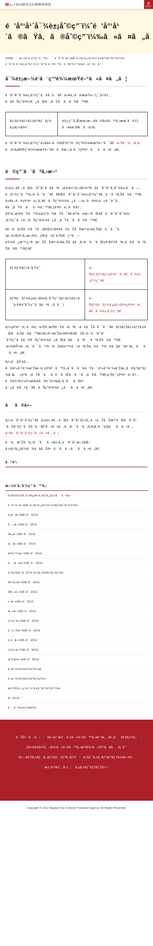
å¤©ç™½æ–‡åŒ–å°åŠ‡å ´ (26, 684)
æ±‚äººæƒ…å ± (56, 898)
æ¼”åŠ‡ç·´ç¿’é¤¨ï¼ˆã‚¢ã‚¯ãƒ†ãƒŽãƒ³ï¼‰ (36, 819)
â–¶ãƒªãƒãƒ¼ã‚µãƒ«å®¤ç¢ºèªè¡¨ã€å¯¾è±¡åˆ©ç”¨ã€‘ (116, 317)
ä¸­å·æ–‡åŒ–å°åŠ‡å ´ (24, 771)
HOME (9, 58)
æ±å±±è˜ (17, 829)
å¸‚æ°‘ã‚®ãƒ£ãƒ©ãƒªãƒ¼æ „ (27, 800)
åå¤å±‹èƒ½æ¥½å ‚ (23, 838)
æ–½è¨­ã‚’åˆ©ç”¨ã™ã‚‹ (35, 58)
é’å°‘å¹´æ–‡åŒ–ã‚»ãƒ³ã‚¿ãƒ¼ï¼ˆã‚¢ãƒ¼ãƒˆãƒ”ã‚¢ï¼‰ (93, 58)
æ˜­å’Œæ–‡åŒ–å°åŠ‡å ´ (25, 790)
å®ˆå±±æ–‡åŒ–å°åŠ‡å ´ (26, 713)
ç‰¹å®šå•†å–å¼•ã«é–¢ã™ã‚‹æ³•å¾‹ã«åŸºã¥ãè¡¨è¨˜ (76, 878)
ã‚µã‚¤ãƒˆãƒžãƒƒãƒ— (93, 898)
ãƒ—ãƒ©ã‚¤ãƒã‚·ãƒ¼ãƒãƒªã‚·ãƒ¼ (45, 888)
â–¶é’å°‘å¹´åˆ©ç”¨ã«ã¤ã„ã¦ (34, 446)
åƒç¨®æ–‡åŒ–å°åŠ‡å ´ (26, 761)
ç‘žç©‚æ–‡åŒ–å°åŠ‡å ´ (25, 780)
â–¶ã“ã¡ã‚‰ (18, 149)
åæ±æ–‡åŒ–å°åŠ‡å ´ (27, 694)
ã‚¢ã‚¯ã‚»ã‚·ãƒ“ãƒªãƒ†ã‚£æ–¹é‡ (111, 888)
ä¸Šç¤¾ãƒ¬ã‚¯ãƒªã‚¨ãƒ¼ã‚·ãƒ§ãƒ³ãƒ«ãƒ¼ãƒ (39, 703)
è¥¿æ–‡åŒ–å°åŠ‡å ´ (23, 665)
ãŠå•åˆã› (26, 868)
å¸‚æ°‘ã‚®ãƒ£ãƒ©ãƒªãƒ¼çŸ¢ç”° (29, 809)
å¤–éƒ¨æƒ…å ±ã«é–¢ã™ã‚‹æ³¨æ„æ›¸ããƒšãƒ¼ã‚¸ (92, 868)
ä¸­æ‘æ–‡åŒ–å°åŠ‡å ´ (25, 645)
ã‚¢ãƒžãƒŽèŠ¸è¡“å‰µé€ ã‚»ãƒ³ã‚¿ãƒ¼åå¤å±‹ (41, 513)
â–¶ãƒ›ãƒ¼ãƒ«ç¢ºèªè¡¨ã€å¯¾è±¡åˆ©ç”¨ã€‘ (115, 287)
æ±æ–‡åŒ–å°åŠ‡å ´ (24, 742)
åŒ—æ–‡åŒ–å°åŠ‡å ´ (24, 722)
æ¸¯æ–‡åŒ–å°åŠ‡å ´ (23, 674)
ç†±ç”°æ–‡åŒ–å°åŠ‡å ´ (25, 751)
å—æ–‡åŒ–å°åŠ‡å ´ (24, 655)
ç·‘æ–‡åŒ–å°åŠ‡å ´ (22, 732)
